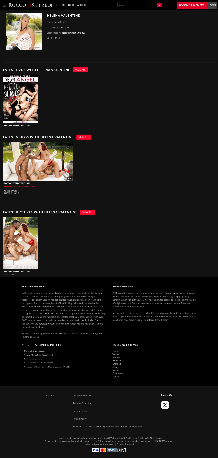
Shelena (39, 327)
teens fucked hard (167, 293)
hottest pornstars (47, 323)
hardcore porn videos (55, 313)
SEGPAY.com (162, 441)
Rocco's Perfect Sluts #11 (73, 32)
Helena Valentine (30, 186)
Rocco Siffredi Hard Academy (36, 306)
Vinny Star (8, 186)
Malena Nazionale (85, 323)
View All (80, 69)
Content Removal (125, 444)
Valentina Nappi (68, 323)
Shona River (18, 186)
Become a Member (191, 5)
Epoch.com (62, 441)
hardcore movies (86, 303)
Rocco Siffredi (10, 191)
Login (212, 5)
